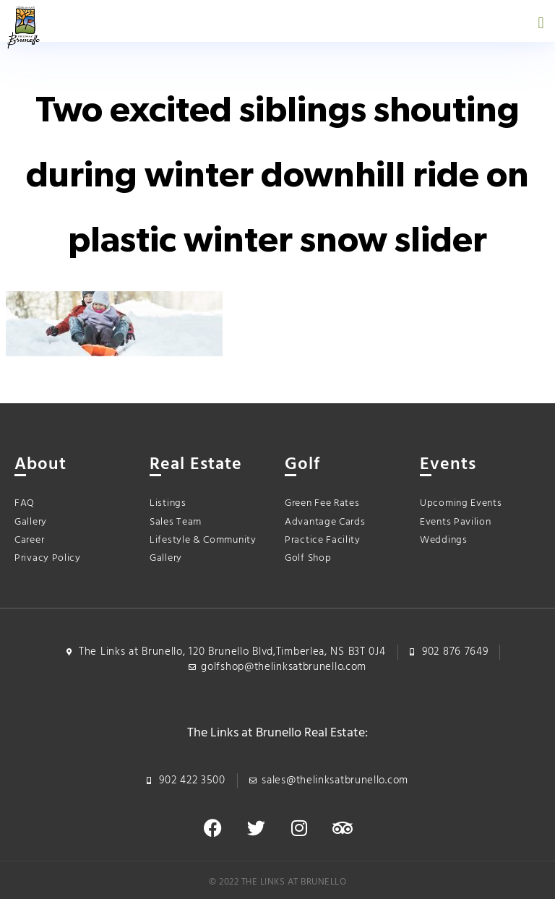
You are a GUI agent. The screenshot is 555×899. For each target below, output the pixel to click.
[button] (541, 23)
